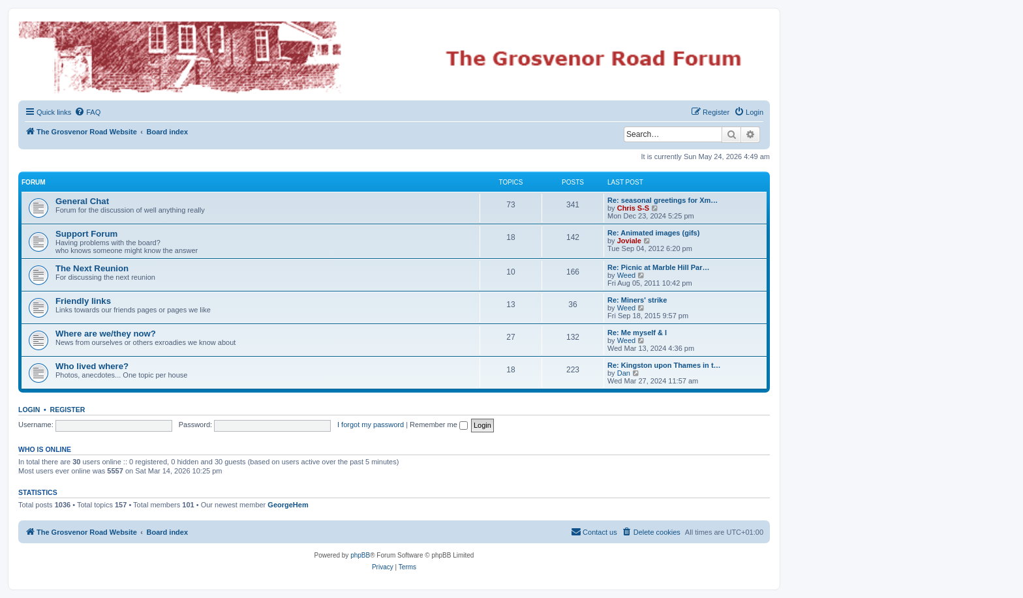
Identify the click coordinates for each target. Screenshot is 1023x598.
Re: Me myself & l (637, 332)
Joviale (629, 241)
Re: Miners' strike (637, 300)
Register (67, 409)
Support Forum (86, 234)
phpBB (360, 555)
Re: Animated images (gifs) (653, 233)
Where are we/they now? (105, 333)
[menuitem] (87, 112)
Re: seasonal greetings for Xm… (662, 200)
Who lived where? (92, 366)
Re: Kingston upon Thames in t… (664, 365)
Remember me (439, 424)
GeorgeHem (287, 505)
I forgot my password (370, 424)
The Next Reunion (92, 268)
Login (29, 409)
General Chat (82, 201)
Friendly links (83, 301)
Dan (623, 373)
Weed (626, 275)
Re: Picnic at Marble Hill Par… (658, 267)
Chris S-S (633, 208)
